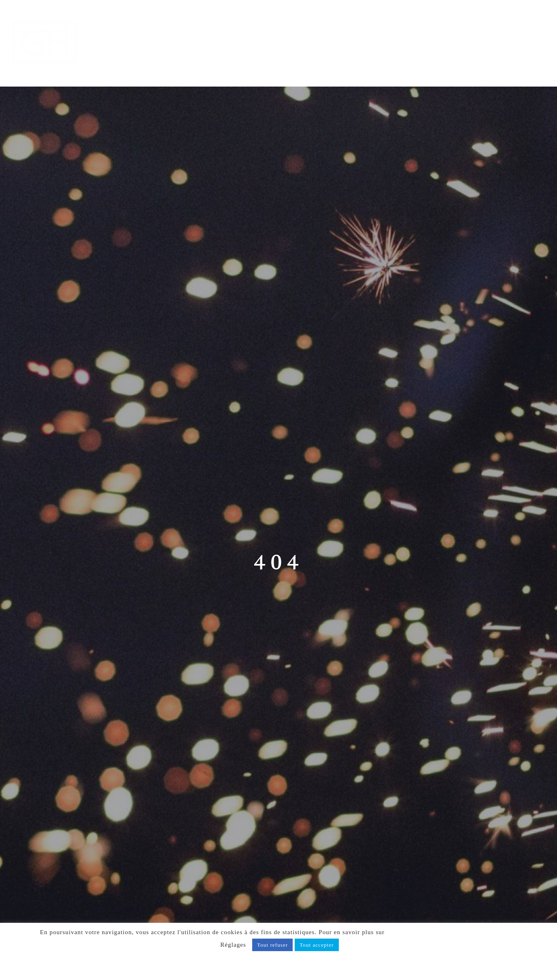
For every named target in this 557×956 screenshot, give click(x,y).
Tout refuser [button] (272, 945)
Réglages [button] (233, 944)
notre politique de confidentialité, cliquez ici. (452, 932)
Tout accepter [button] (317, 945)
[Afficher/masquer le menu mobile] (540, 19)
